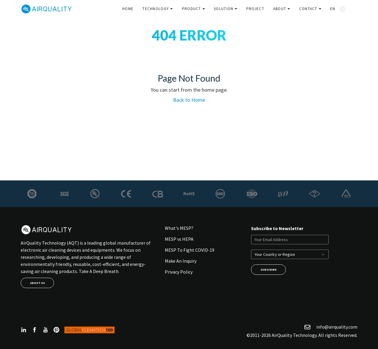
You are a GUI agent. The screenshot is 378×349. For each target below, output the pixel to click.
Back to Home (189, 99)
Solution (223, 8)
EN (338, 9)
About (279, 8)
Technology (155, 8)
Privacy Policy (179, 272)
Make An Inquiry (180, 261)
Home (127, 8)
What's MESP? (179, 228)
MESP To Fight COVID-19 (189, 250)
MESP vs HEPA (179, 239)
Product (191, 8)
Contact (308, 8)
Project (255, 8)
